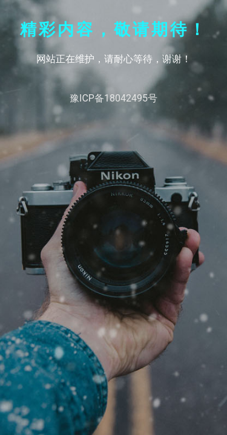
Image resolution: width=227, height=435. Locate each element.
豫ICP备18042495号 (113, 98)
